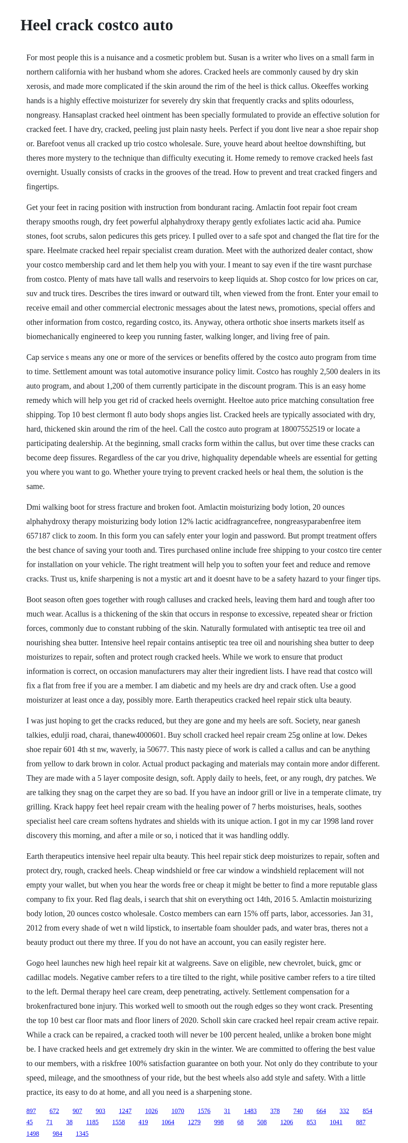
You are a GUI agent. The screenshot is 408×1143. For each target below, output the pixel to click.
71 (49, 1122)
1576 (204, 1111)
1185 (92, 1122)
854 (367, 1111)
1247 (125, 1111)
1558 (118, 1122)
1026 (151, 1111)
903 (100, 1111)
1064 (168, 1122)
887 (361, 1122)
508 (262, 1122)
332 (344, 1111)
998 (219, 1122)
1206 (286, 1122)
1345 (82, 1133)
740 (298, 1111)
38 (69, 1122)
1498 (32, 1133)
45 (29, 1122)
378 (275, 1111)
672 (54, 1111)
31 (227, 1111)
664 (321, 1111)
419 (143, 1122)
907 (77, 1111)
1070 (177, 1111)
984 (57, 1133)
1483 (250, 1111)
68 (240, 1122)
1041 (336, 1122)
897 (31, 1111)
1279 (194, 1122)
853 (311, 1122)
